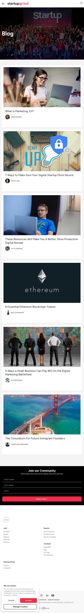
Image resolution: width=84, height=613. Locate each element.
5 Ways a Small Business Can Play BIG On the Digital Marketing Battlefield (37, 372)
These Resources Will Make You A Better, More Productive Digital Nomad (41, 240)
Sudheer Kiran (16, 380)
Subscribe (41, 499)
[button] (81, 3)
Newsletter (47, 547)
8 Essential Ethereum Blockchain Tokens (30, 306)
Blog (45, 550)
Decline (11, 600)
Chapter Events (49, 534)
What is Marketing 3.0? (19, 111)
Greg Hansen (16, 117)
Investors (6, 531)
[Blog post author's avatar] (7, 117)
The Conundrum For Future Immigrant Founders (35, 438)
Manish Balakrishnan (19, 444)
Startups (6, 537)
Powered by (42, 608)
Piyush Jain (15, 181)
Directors (6, 542)
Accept (28, 600)
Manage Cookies (20, 607)
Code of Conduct (54, 600)
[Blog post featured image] (42, 87)
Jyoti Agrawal (17, 248)
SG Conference (49, 531)
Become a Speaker (50, 537)
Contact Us (7, 568)
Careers (6, 565)
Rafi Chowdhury (17, 313)
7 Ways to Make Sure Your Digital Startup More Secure (39, 175)
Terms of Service (41, 600)
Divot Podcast (48, 555)
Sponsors (6, 539)
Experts (5, 534)
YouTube (47, 552)
